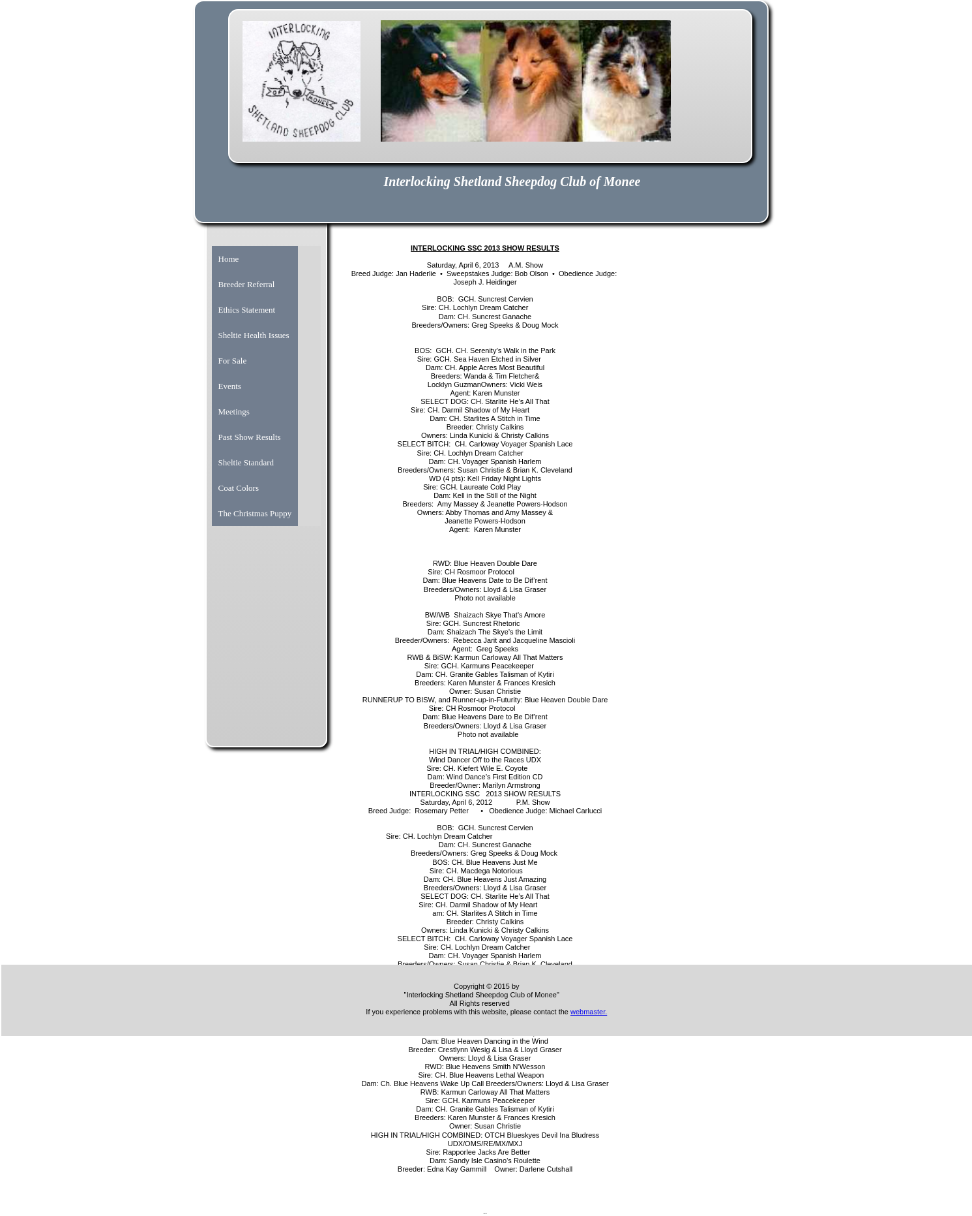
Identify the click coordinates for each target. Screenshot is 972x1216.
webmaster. (588, 1012)
